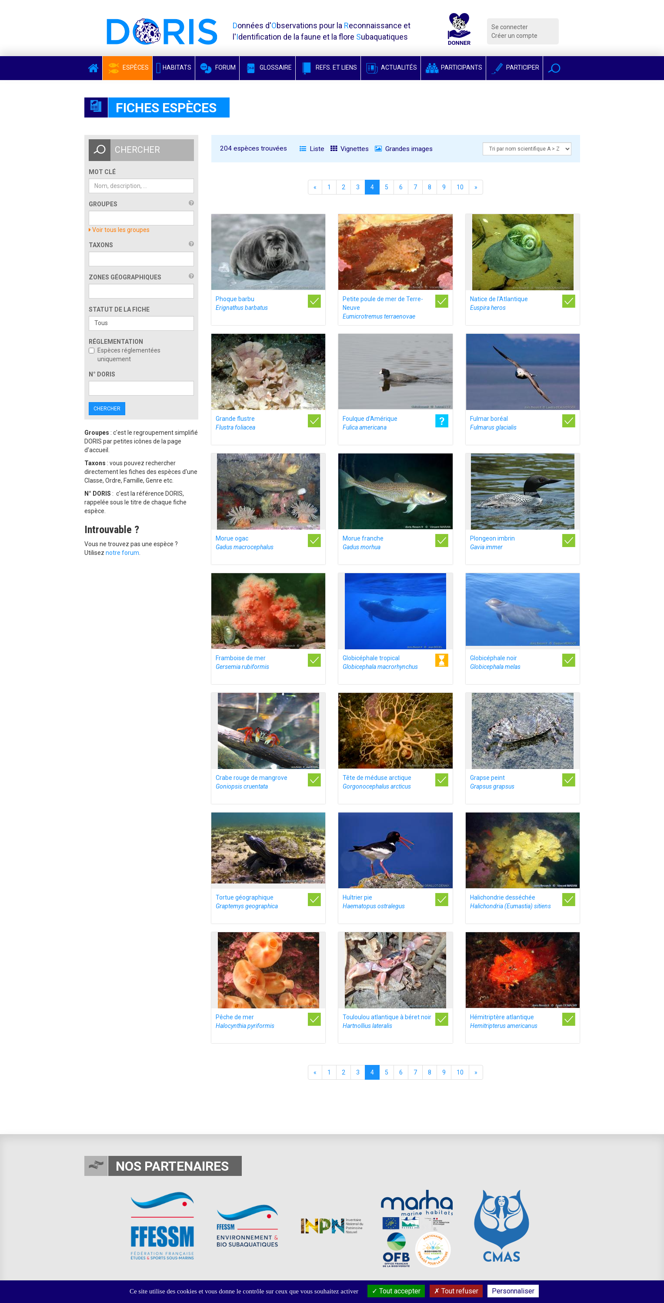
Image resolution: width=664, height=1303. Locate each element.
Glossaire (267, 67)
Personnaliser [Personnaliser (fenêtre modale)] (513, 1291)
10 (460, 187)
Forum (217, 67)
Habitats (174, 67)
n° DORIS (102, 374)
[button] (554, 68)
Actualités (390, 67)
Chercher (106, 409)
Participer (514, 67)
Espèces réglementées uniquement (124, 355)
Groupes (103, 204)
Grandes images (404, 149)
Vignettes (349, 149)
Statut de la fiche (119, 309)
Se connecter (509, 27)
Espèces (127, 67)
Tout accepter (396, 1291)
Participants (453, 67)
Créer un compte (514, 35)
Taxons (101, 245)
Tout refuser (456, 1291)
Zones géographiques (125, 277)
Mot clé (102, 171)
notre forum (122, 552)
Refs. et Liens (328, 67)
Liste (312, 149)
